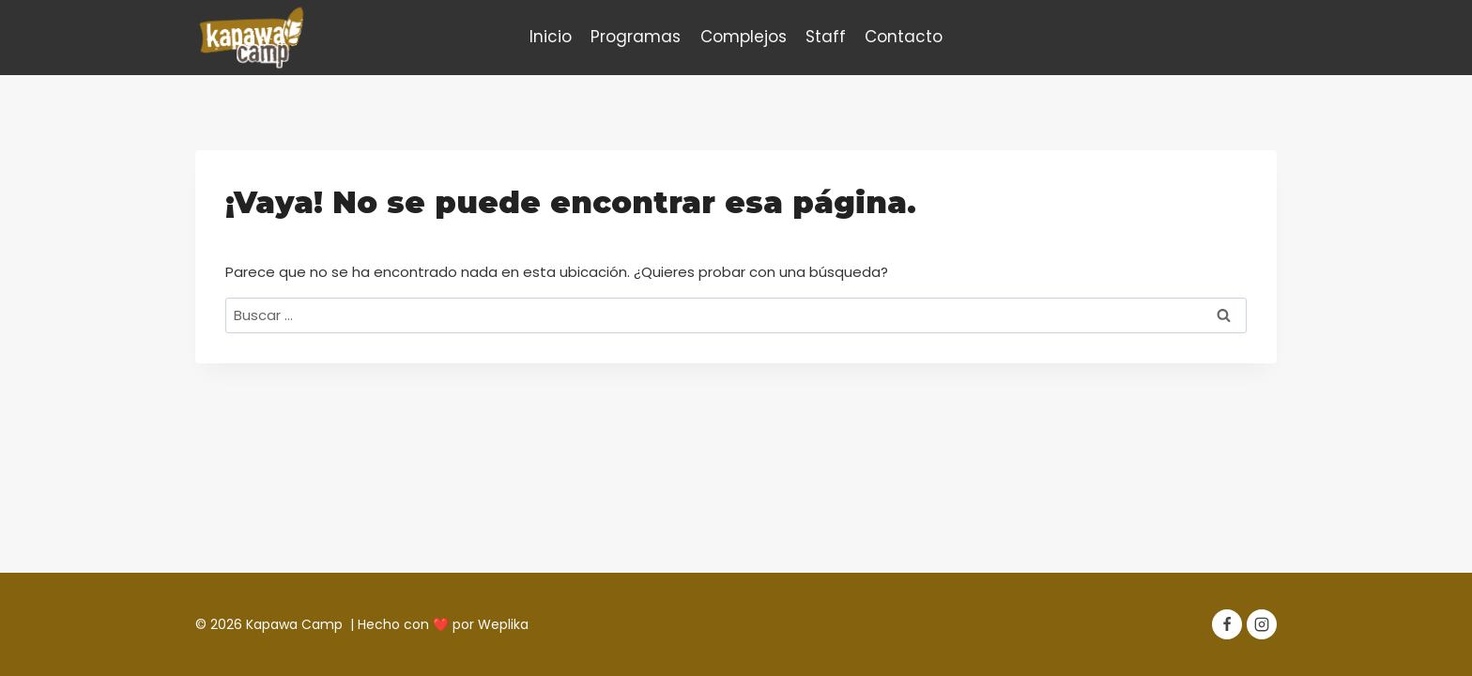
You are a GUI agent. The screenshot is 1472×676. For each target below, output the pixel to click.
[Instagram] (1262, 624)
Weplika (503, 624)
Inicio (550, 36)
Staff (825, 36)
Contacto (904, 36)
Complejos (743, 36)
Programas (635, 36)
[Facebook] (1227, 624)
